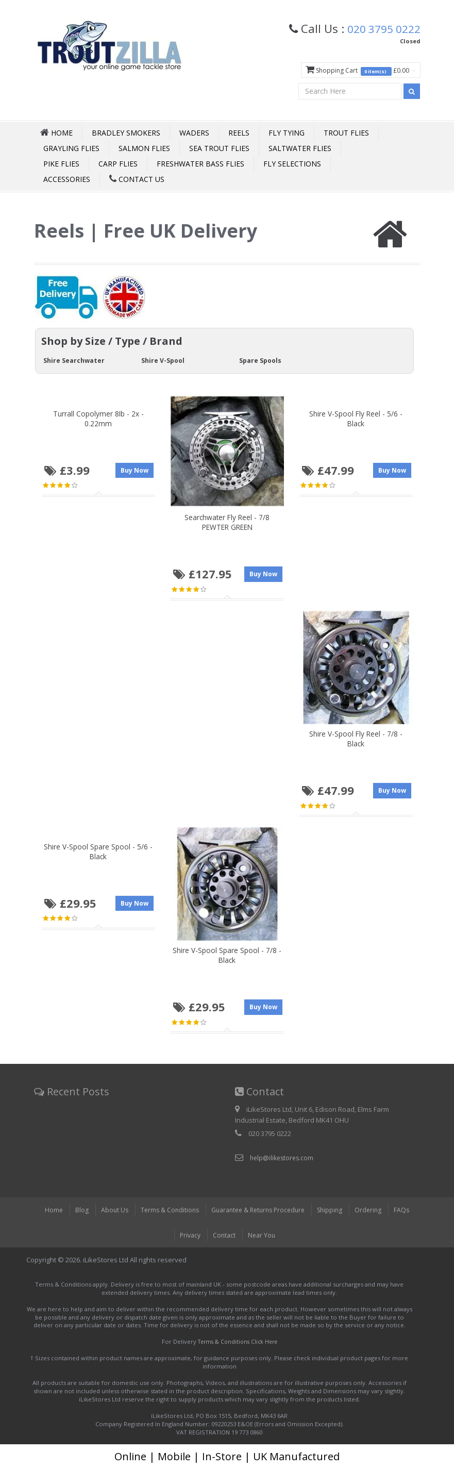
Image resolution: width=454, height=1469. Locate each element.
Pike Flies (61, 164)
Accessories (66, 179)
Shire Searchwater (75, 360)
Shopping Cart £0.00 (357, 70)
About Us (108, 1210)
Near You (262, 1235)
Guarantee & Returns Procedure (258, 1210)
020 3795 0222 (381, 28)
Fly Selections (292, 164)
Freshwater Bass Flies (200, 164)
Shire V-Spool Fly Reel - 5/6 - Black (355, 418)
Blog (74, 1210)
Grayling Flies (71, 148)
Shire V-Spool (164, 360)
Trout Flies (346, 133)
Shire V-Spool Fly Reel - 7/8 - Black (355, 738)
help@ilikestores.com (283, 1158)
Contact (224, 1235)
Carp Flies (118, 164)
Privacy (188, 1235)
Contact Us (136, 179)
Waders (194, 133)
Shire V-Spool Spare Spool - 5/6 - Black (98, 851)
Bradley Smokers (126, 133)
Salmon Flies (144, 148)
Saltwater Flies (299, 148)
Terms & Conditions (164, 1210)
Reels (238, 133)
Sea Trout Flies (219, 148)
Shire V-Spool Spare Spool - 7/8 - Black (227, 955)
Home (46, 1210)
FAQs (409, 1210)
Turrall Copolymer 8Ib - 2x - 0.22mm (98, 418)
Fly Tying (286, 133)
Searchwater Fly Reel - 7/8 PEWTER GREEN (227, 521)
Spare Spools (261, 360)
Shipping (335, 1210)
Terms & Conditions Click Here (237, 1342)
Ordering (375, 1210)
